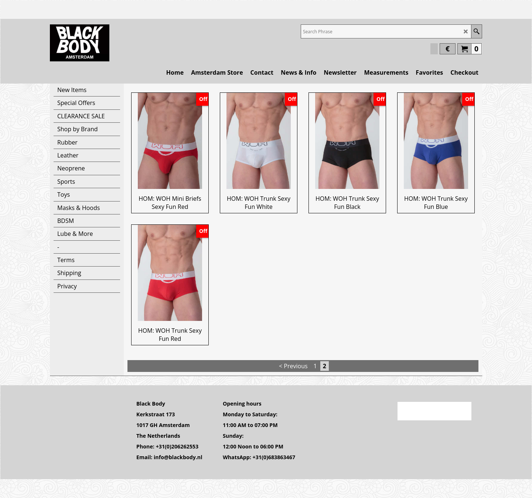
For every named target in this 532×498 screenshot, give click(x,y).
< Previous (293, 366)
